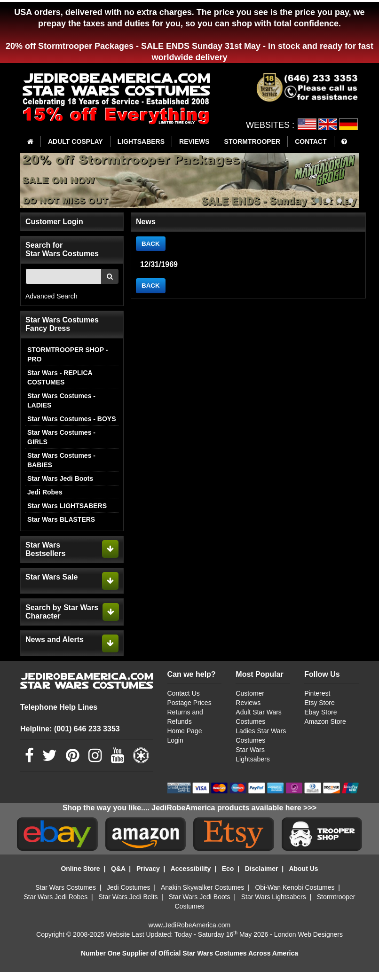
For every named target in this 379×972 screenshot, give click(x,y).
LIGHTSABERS (141, 141)
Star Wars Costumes (65, 887)
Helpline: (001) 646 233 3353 (70, 729)
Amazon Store (325, 721)
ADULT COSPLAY (75, 141)
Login (175, 740)
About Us (303, 868)
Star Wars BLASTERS (61, 519)
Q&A (118, 868)
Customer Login (54, 222)
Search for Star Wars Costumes (62, 249)
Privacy (148, 868)
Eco (228, 868)
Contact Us (183, 693)
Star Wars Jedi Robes (56, 897)
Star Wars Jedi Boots (60, 478)
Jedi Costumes (128, 887)
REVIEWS (194, 141)
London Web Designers (308, 934)
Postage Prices (189, 702)
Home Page (184, 731)
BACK (151, 244)
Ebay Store (320, 712)
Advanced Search (51, 296)
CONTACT (310, 141)
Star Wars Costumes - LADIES (61, 400)
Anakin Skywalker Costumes (202, 887)
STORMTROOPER (252, 141)
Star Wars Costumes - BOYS (71, 419)
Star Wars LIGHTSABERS (67, 506)
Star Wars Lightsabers (273, 897)
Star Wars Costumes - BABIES (61, 460)
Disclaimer (261, 868)
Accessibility (191, 868)
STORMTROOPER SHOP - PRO (67, 354)
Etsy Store (319, 702)
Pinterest (317, 693)
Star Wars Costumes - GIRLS (61, 437)
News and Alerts (54, 639)
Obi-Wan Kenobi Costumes (294, 887)
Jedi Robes (45, 492)
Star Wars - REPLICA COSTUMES (59, 377)
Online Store (80, 868)
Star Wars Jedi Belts (128, 897)
